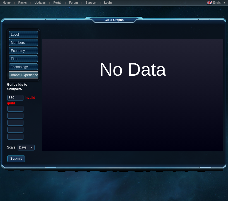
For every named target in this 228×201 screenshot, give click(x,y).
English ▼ (216, 2)
